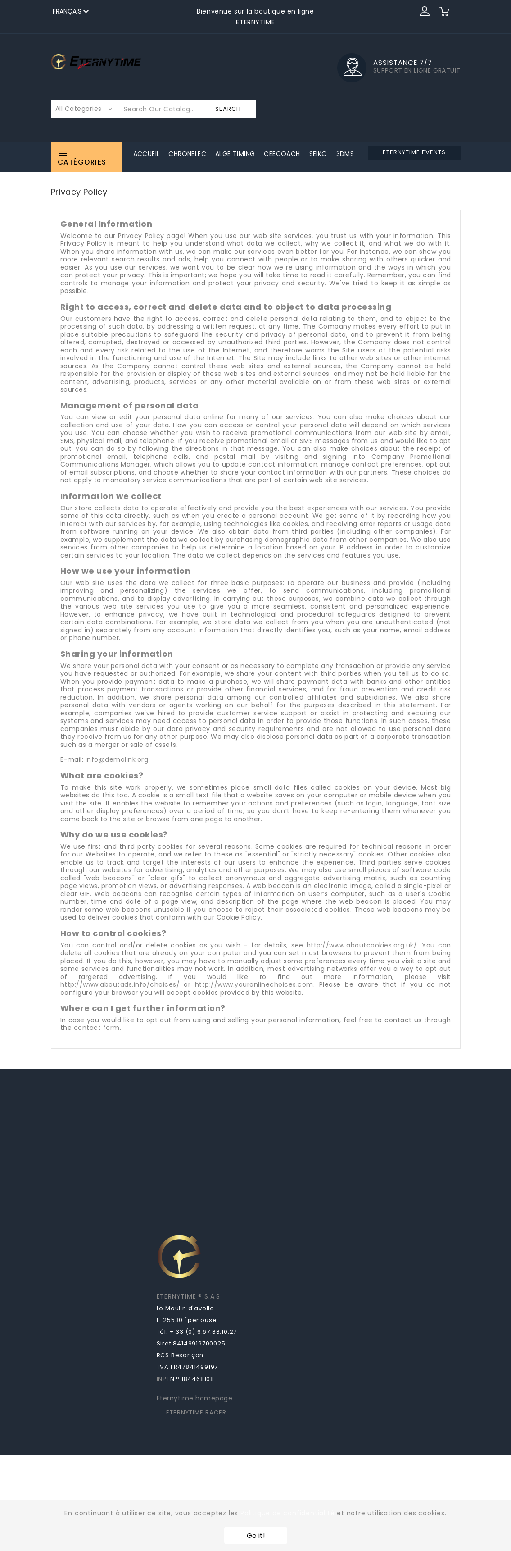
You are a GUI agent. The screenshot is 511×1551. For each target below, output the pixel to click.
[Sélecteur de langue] (72, 11)
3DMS (345, 153)
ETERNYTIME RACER (196, 1412)
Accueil (146, 153)
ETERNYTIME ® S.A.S (188, 1296)
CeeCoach (282, 153)
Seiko (318, 153)
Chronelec (187, 153)
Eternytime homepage (195, 1398)
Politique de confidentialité (287, 1513)
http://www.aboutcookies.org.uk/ (362, 945)
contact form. (98, 1027)
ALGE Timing (235, 153)
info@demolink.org (117, 759)
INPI (162, 1378)
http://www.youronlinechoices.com (254, 984)
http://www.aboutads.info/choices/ (120, 984)
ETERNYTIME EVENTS (414, 152)
